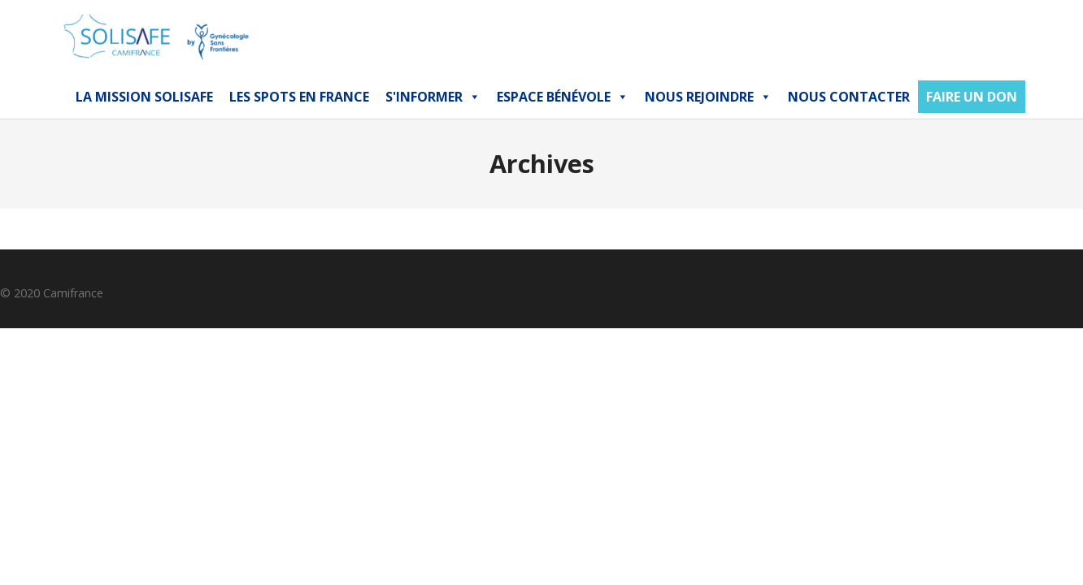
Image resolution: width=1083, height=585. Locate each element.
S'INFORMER (433, 96)
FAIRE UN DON (971, 97)
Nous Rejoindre (708, 96)
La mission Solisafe (144, 97)
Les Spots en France (299, 97)
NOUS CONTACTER (849, 97)
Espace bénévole (562, 96)
